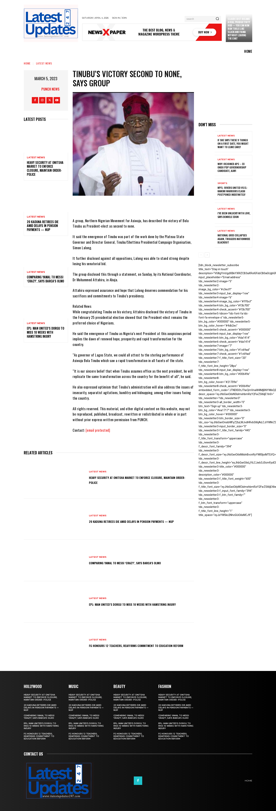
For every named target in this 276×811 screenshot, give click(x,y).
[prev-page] (201, 254)
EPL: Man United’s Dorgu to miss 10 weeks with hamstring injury (45, 332)
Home (27, 63)
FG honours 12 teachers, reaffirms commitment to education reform (132, 645)
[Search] (217, 19)
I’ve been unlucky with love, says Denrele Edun (234, 215)
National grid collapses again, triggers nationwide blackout (234, 238)
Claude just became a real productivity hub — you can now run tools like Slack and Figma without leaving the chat (239, 28)
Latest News (44, 63)
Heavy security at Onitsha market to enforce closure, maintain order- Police (45, 168)
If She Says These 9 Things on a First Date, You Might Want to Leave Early (233, 143)
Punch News (50, 89)
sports (222, 183)
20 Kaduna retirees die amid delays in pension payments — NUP (42, 225)
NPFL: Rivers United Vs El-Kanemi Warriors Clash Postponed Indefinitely (233, 191)
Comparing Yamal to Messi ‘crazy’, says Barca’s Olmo (45, 279)
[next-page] (207, 254)
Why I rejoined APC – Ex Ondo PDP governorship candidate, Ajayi (232, 167)
